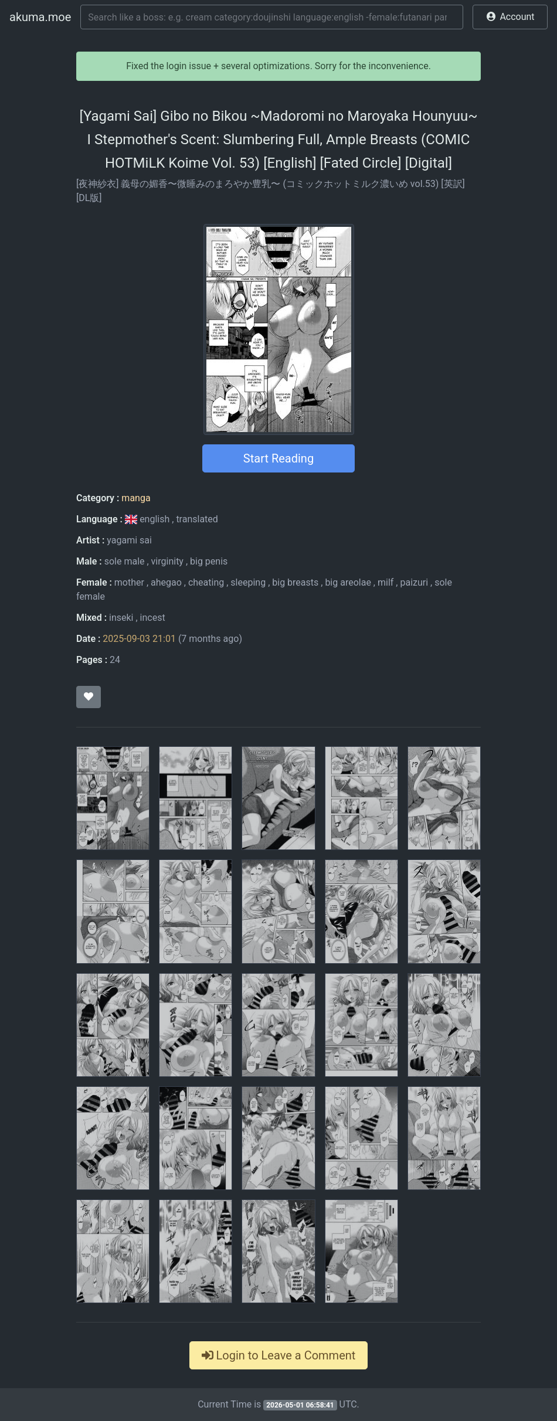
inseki (121, 617)
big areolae (348, 582)
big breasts (295, 582)
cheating (206, 582)
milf (385, 582)
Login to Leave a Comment (279, 1355)
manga (135, 498)
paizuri (414, 582)
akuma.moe (40, 17)
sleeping (248, 582)
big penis (208, 561)
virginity (167, 561)
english (148, 519)
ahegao (166, 582)
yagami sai (129, 540)
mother (129, 582)
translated (197, 519)
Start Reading (278, 458)
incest (152, 617)
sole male (124, 561)
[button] (510, 17)
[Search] (271, 17)
